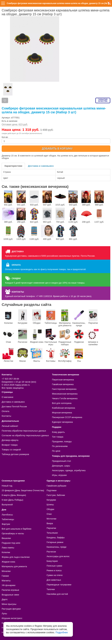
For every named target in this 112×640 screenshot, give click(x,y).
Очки (8, 335)
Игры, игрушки (59, 475)
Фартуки (6, 524)
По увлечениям (59, 446)
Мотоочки (51, 518)
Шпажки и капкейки (93, 337)
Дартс (5, 599)
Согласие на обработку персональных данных (25, 435)
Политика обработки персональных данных (24, 430)
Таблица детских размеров (15, 454)
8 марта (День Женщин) (14, 495)
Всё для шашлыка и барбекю (16, 529)
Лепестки (8, 354)
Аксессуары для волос (58, 556)
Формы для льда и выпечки (16, 557)
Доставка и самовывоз (41, 166)
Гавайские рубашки (56, 485)
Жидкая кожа (36, 335)
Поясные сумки (54, 565)
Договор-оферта (10, 440)
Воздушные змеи (10, 594)
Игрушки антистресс (12, 618)
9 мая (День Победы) (12, 500)
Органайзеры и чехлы (13, 533)
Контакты (6, 416)
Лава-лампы (8, 547)
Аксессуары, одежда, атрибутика (68, 470)
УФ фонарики (8, 585)
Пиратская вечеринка (63, 379)
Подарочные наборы (65, 337)
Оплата (5, 411)
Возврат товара (10, 445)
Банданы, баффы (56, 537)
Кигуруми (23, 316)
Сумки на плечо (55, 575)
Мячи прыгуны (9, 604)
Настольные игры (51, 337)
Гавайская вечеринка (63, 384)
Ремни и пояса (54, 570)
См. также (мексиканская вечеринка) (35, 186)
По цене (56, 451)
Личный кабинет (10, 426)
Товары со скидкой (11, 449)
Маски (23, 354)
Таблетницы (51, 316)
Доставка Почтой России (14, 406)
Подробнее (61, 632)
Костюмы (51, 354)
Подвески (79, 335)
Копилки (8, 316)
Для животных (54, 580)
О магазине (7, 397)
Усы (79, 354)
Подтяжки (52, 490)
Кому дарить (58, 432)
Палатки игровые (10, 590)
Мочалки (6, 571)
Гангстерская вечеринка (64, 389)
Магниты (6, 580)
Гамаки (5, 576)
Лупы (4, 613)
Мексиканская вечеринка (64, 393)
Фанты (37, 354)
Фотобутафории (65, 354)
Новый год (7, 485)
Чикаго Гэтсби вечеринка (64, 398)
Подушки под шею (11, 543)
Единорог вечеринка (62, 422)
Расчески (23, 335)
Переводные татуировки (59, 584)
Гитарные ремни (55, 542)
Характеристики (13, 166)
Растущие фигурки (11, 609)
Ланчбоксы (7, 514)
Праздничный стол (61, 461)
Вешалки (6, 538)
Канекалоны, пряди (79, 318)
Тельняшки (52, 533)
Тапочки (51, 589)
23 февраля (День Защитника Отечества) (23, 490)
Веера (50, 523)
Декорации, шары (61, 465)
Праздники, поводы (62, 441)
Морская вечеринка (62, 412)
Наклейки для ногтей (57, 594)
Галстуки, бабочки (56, 495)
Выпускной (7, 504)
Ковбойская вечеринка (63, 408)
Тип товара (57, 437)
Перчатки (93, 316)
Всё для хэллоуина (61, 403)
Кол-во (56, 140)
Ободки (37, 316)
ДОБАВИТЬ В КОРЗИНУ (57, 148)
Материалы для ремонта (64, 318)
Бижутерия (52, 561)
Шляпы (50, 504)
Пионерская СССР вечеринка (67, 417)
